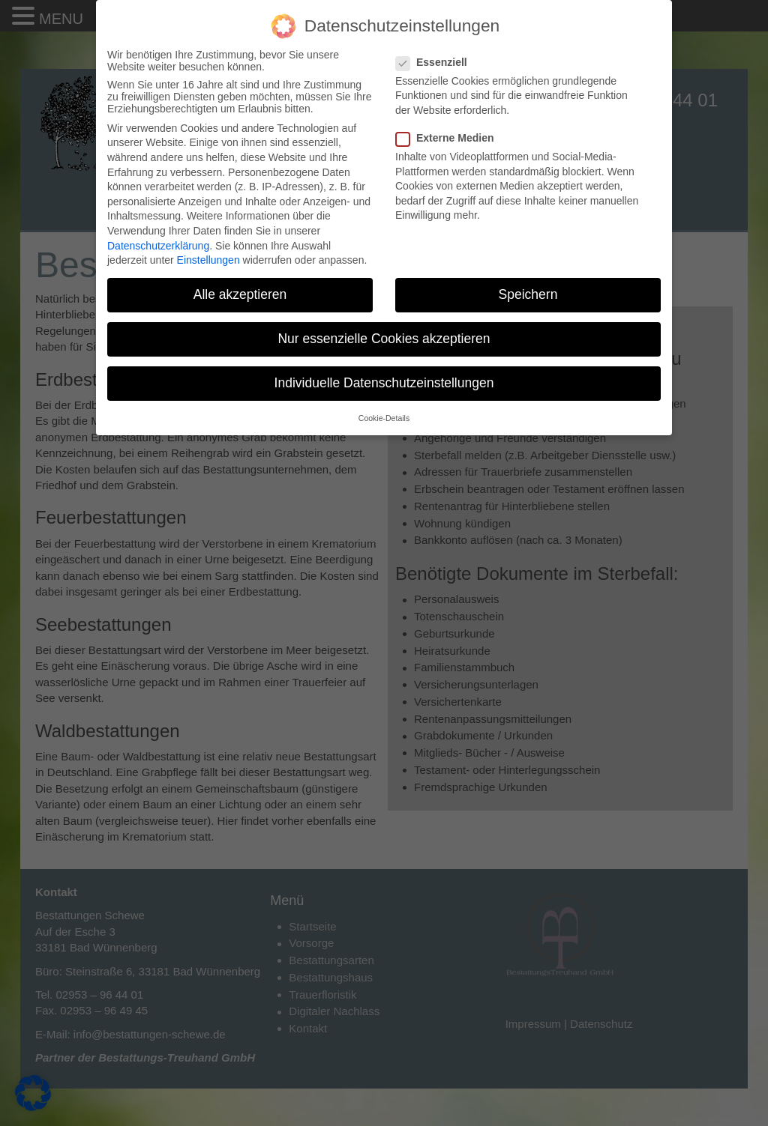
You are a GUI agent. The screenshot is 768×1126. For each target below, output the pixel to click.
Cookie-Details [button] (384, 418)
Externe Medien (449, 138)
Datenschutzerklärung (158, 246)
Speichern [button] (528, 294)
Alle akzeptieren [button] (240, 294)
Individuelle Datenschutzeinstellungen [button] (384, 382)
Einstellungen (208, 260)
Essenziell (436, 62)
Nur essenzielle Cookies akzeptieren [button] (384, 338)
